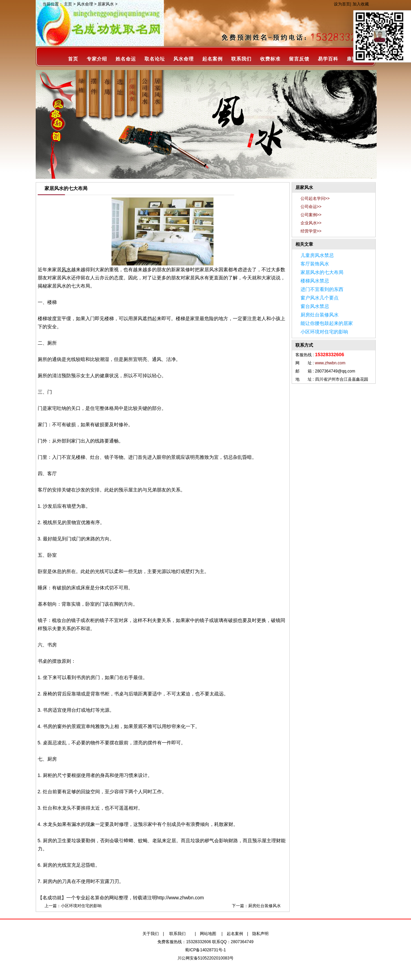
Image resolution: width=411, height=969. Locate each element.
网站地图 (208, 933)
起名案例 (212, 59)
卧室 (42, 571)
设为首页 (342, 4)
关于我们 (150, 933)
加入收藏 (361, 4)
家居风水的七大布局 (322, 272)
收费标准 (270, 59)
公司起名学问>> (315, 198)
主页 (68, 4)
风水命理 (85, 4)
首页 (73, 59)
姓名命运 (126, 59)
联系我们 (241, 59)
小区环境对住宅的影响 (81, 905)
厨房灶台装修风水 (264, 905)
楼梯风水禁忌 (315, 280)
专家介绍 (97, 59)
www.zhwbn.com (330, 363)
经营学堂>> (311, 231)
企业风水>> (311, 223)
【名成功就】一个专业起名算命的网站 (78, 897)
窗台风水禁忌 (315, 306)
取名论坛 (154, 59)
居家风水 (106, 4)
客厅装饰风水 (315, 263)
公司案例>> (311, 214)
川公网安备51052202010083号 (205, 958)
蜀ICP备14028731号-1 (205, 950)
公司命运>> (311, 206)
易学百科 (328, 59)
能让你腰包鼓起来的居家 (327, 323)
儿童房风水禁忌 (317, 255)
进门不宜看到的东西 (322, 289)
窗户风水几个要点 (320, 297)
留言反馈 (299, 59)
